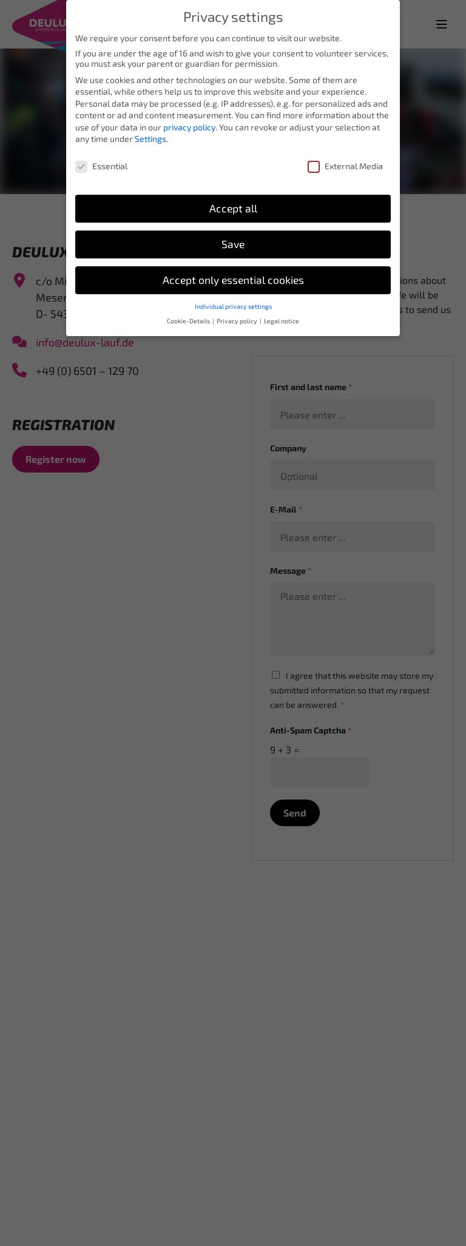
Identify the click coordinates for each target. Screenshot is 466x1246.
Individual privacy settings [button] (233, 297)
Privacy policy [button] (237, 313)
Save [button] (233, 235)
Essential (101, 158)
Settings (150, 131)
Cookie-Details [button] (189, 313)
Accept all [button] (233, 200)
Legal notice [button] (281, 313)
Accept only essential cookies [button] (233, 271)
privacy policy (189, 118)
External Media (345, 158)
